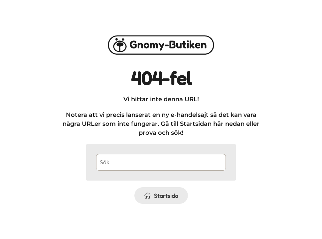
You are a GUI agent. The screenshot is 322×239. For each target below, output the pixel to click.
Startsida (161, 195)
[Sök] (161, 162)
